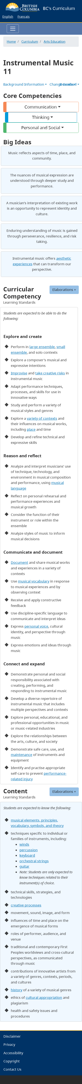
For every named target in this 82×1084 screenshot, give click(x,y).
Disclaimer (12, 1036)
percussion (28, 850)
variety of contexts (42, 418)
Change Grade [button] (61, 84)
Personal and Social (40, 127)
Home (11, 41)
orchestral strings (34, 861)
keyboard (27, 855)
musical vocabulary (33, 581)
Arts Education (54, 41)
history (16, 990)
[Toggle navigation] (13, 28)
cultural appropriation (44, 997)
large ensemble (42, 346)
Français (24, 16)
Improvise (19, 373)
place (31, 429)
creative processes (26, 905)
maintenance (21, 754)
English (7, 16)
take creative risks (50, 373)
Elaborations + (64, 791)
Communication (40, 107)
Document (19, 562)
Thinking (40, 117)
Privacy (9, 1044)
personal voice (36, 626)
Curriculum (29, 41)
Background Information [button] (23, 84)
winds (24, 844)
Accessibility (13, 1053)
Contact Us (12, 1069)
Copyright (11, 1061)
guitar (24, 866)
